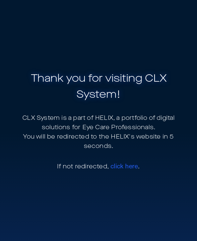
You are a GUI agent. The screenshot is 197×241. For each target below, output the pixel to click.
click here (124, 166)
